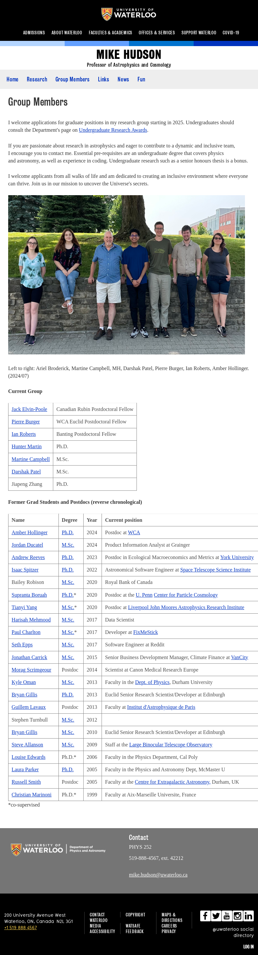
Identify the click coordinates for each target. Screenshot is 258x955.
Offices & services (157, 32)
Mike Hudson (129, 55)
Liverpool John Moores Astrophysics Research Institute (186, 607)
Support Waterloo (199, 32)
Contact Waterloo (99, 917)
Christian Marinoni (32, 794)
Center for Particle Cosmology (186, 595)
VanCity (239, 657)
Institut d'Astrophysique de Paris (161, 707)
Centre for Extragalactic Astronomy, (173, 782)
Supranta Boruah (29, 595)
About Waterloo (67, 32)
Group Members (73, 79)
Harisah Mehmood (31, 619)
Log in (248, 946)
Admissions (34, 32)
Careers (169, 926)
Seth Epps (22, 644)
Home (13, 79)
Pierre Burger (26, 421)
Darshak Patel (26, 471)
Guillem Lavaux (29, 707)
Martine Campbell (31, 459)
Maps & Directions (172, 917)
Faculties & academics (110, 32)
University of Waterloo (134, 14)
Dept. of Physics (152, 682)
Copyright (135, 914)
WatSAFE (133, 926)
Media (95, 926)
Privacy (169, 931)
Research (37, 79)
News (123, 79)
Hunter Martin (27, 446)
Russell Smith (26, 782)
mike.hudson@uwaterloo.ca (158, 875)
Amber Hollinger (30, 532)
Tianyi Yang (24, 607)
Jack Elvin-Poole (29, 409)
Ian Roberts (24, 434)
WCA (134, 532)
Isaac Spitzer (25, 569)
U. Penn (144, 595)
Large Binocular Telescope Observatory (171, 744)
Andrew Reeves (28, 557)
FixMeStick (145, 632)
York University (237, 557)
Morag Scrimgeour (31, 670)
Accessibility (102, 931)
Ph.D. (67, 532)
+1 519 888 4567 (20, 927)
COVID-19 (231, 32)
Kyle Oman (24, 682)
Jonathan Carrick (29, 657)
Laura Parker (25, 769)
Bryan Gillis (25, 694)
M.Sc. (68, 545)
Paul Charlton (26, 632)
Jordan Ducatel (27, 545)
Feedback (135, 931)
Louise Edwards (29, 757)
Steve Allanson (27, 744)
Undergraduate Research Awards (113, 130)
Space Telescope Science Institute (215, 569)
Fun (141, 79)
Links (103, 79)
